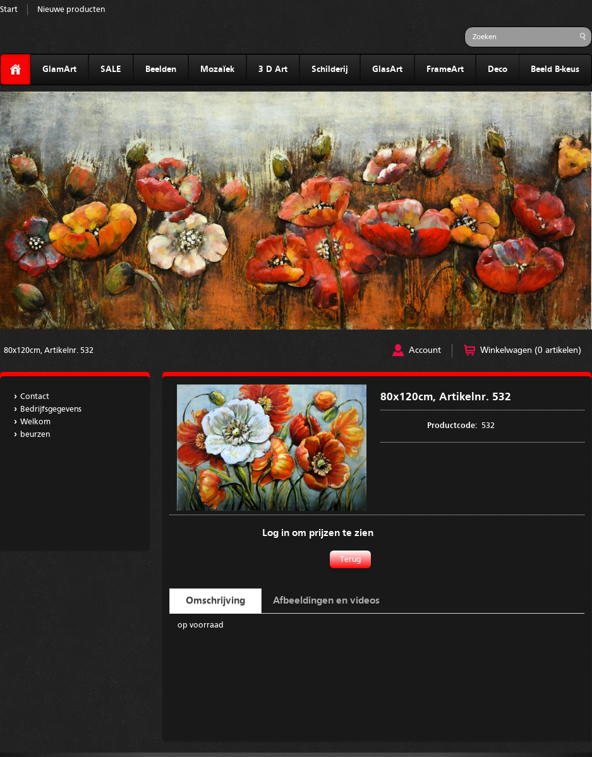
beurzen (35, 435)
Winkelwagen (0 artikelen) (530, 350)
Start (9, 10)
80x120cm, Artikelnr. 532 (49, 351)
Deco (497, 69)
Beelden (160, 69)
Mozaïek (217, 69)
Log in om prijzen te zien (317, 533)
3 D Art (272, 69)
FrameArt (445, 69)
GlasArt (387, 69)
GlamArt (59, 69)
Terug (350, 560)
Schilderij (329, 69)
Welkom (35, 422)
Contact (34, 397)
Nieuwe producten (71, 10)
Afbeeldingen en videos (326, 601)
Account (425, 350)
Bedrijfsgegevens (51, 409)
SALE (110, 69)
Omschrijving (215, 601)
